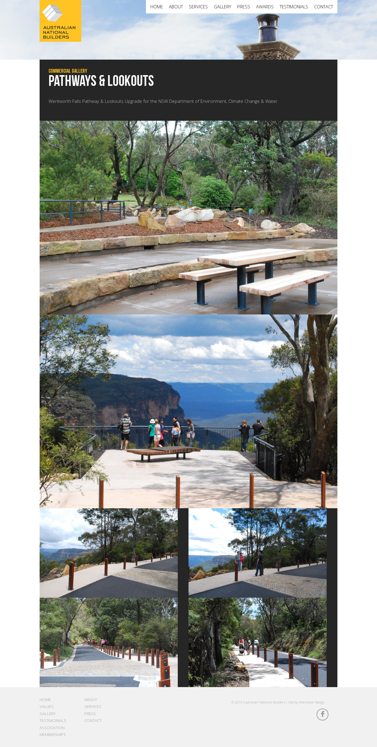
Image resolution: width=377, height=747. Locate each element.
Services (198, 7)
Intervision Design (312, 702)
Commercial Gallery (68, 71)
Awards (265, 7)
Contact (323, 7)
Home (156, 7)
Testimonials (294, 7)
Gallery (222, 7)
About (176, 7)
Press (243, 7)
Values (47, 706)
